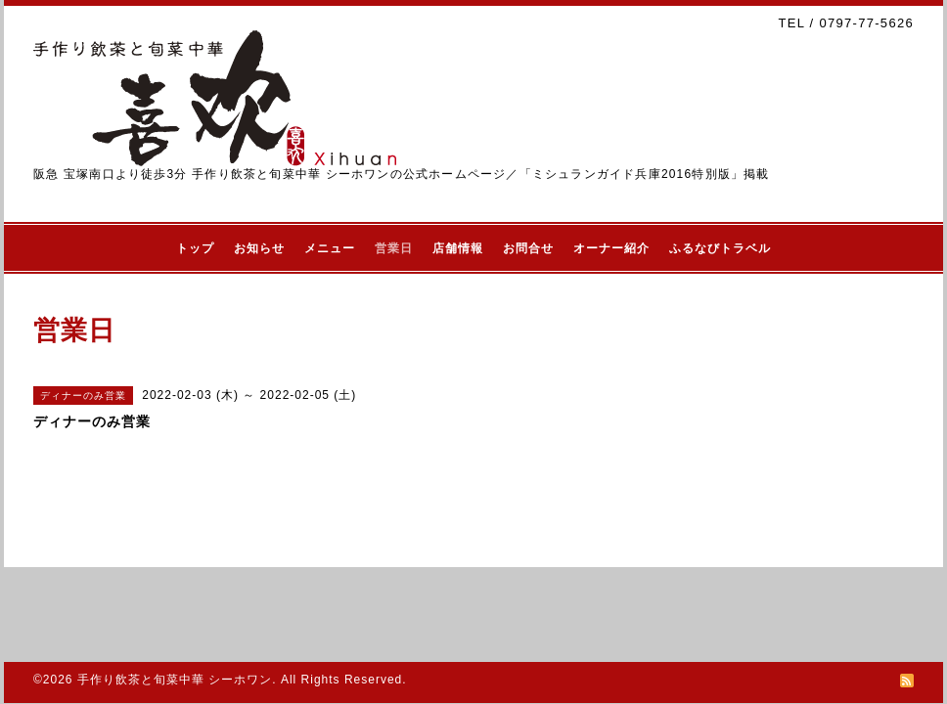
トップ (195, 248)
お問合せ (528, 248)
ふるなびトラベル (720, 248)
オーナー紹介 (611, 248)
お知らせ (259, 248)
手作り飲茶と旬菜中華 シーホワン (174, 679)
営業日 (394, 248)
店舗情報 (457, 248)
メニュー (329, 248)
